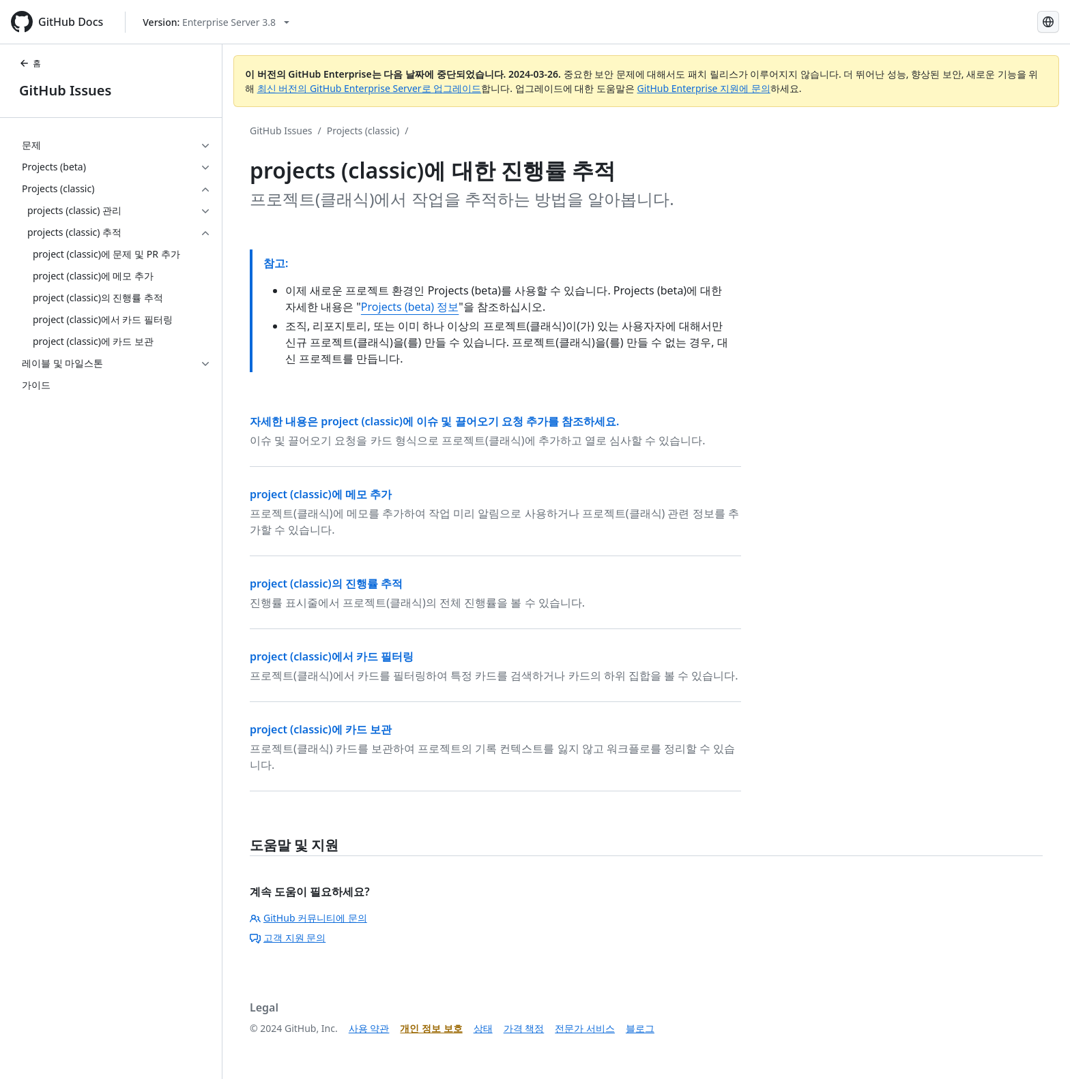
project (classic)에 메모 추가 (321, 494)
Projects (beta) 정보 (410, 306)
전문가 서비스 (585, 1028)
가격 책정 (524, 1028)
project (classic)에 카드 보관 (321, 729)
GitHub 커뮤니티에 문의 (308, 917)
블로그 (640, 1028)
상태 (483, 1028)
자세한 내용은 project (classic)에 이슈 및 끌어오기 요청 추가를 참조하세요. (434, 421)
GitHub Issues (65, 90)
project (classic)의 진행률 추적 (326, 583)
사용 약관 (369, 1028)
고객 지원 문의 (288, 937)
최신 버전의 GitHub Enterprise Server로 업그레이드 (369, 88)
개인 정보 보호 (431, 1028)
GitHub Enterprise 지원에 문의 (703, 88)
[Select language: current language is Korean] (1048, 22)
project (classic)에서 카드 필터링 (332, 656)
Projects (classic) (363, 130)
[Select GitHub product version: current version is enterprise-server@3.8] (215, 22)
